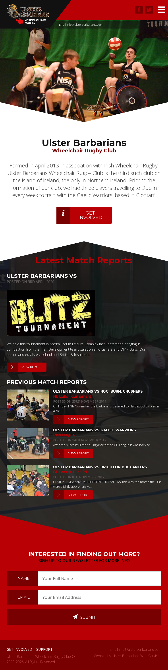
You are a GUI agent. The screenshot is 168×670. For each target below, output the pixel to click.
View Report (32, 367)
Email (24, 597)
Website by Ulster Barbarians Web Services (127, 655)
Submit (84, 617)
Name (23, 578)
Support (44, 649)
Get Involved (90, 215)
